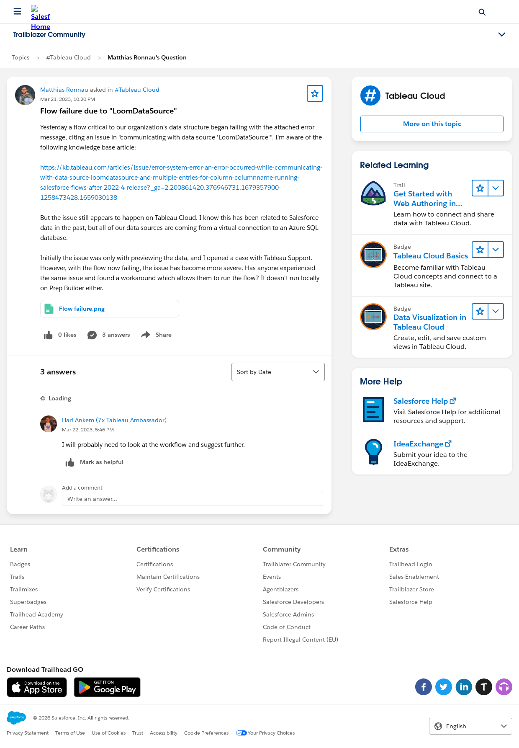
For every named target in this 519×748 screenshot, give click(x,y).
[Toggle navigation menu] (502, 35)
